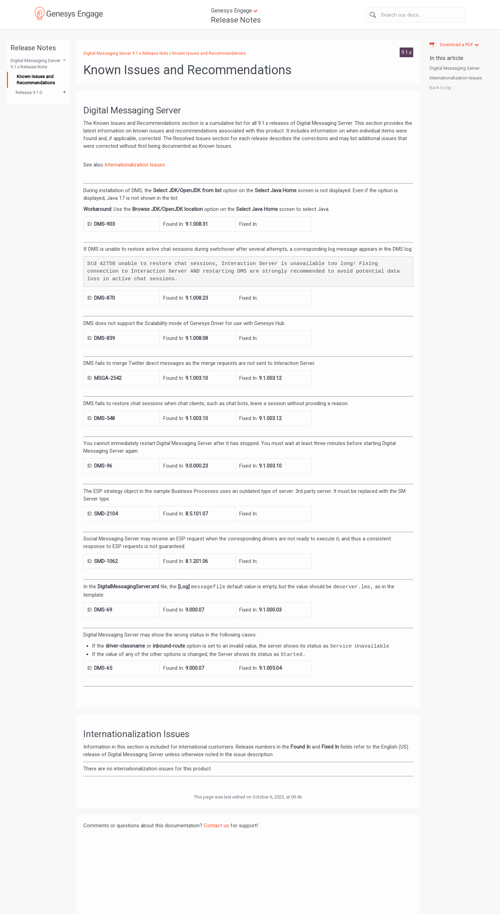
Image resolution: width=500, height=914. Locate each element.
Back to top (440, 87)
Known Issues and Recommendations (36, 79)
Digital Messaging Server (455, 68)
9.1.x (406, 52)
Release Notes (236, 20)
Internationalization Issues (135, 165)
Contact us (216, 825)
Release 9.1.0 (29, 92)
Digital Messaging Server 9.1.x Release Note (35, 63)
